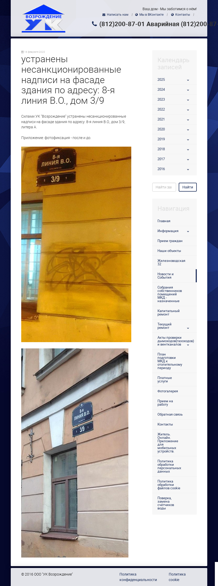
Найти (187, 187)
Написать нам (117, 14)
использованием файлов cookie (147, 574)
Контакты (182, 14)
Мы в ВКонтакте (151, 14)
